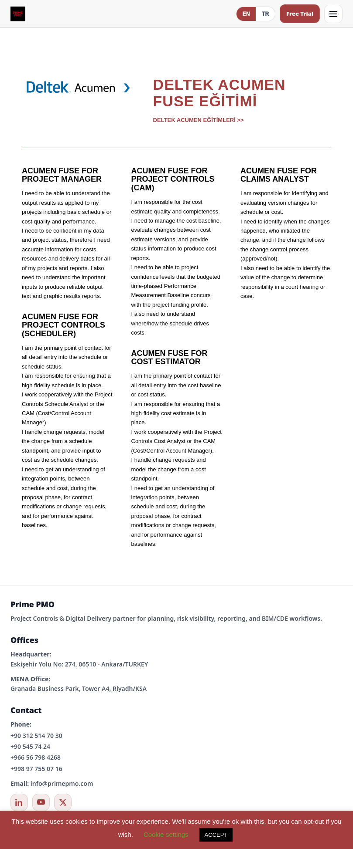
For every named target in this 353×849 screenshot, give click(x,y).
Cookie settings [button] (166, 834)
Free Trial (299, 13)
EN (246, 14)
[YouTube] (41, 802)
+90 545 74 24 (30, 746)
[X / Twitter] (63, 802)
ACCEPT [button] (216, 835)
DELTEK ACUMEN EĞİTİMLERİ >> (198, 120)
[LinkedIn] (19, 802)
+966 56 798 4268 (35, 757)
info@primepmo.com (62, 783)
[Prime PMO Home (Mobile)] (17, 14)
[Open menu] (333, 14)
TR (265, 14)
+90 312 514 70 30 (36, 735)
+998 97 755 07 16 (36, 768)
